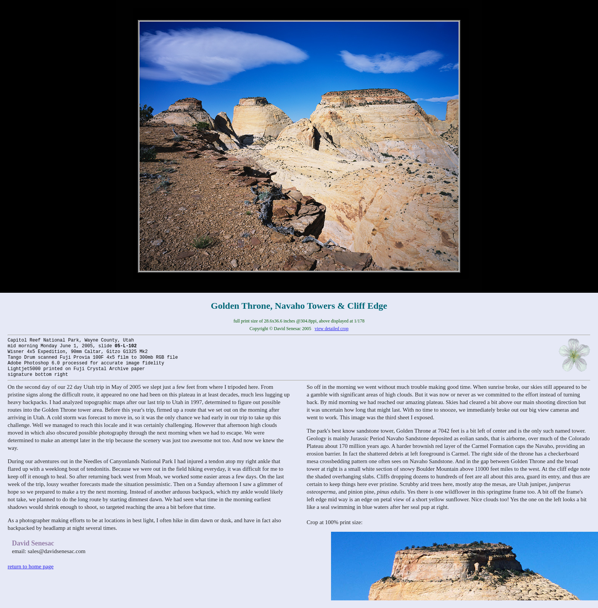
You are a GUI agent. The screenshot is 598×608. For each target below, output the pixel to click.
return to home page (30, 566)
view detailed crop (332, 328)
